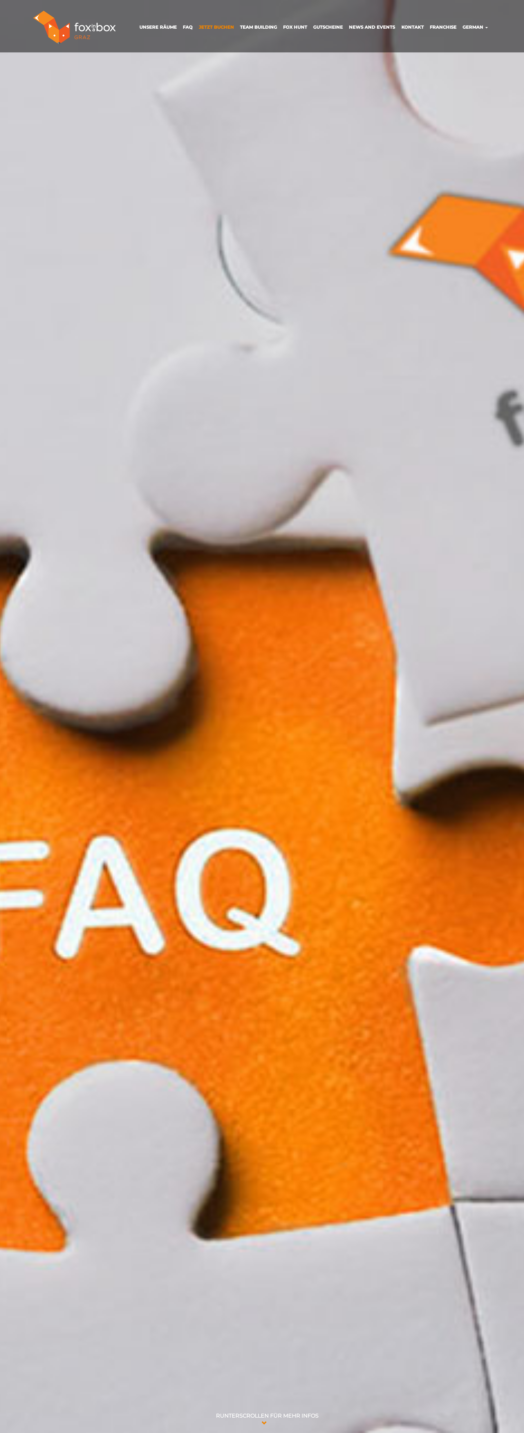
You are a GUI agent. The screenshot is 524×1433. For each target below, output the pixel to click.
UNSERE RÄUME (158, 27)
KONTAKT (412, 27)
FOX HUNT (295, 27)
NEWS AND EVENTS (372, 27)
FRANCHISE (443, 27)
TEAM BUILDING (258, 27)
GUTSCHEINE (328, 27)
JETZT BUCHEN (216, 27)
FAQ (187, 27)
